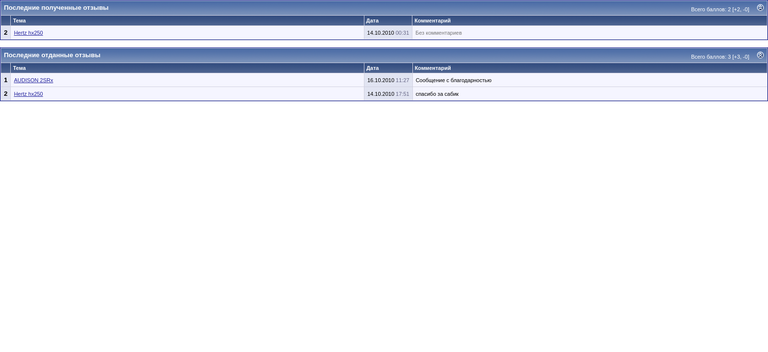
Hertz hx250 (28, 33)
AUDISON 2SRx (33, 80)
